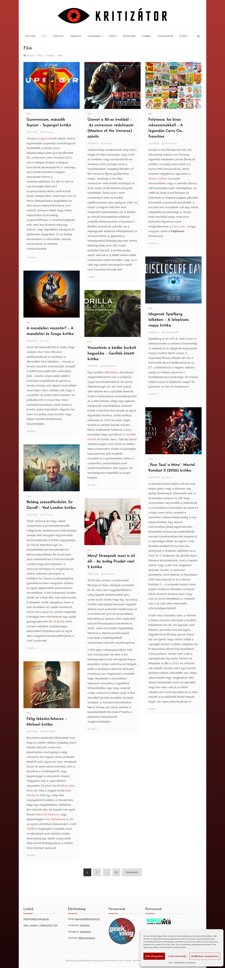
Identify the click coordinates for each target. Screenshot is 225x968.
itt (50, 621)
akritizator (85, 931)
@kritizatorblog (87, 937)
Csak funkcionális (177, 956)
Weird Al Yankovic (47, 814)
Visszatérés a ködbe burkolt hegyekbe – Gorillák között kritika (112, 353)
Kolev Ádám (49, 731)
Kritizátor (85, 925)
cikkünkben (111, 372)
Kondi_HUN (171, 143)
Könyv (113, 36)
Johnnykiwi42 (172, 332)
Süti (170, 962)
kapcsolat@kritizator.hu (87, 918)
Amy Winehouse (55, 819)
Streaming (95, 36)
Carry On (178, 226)
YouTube (30, 36)
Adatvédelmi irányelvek (184, 962)
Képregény (129, 36)
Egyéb (184, 36)
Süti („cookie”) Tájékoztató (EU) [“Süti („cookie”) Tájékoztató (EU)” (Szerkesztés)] (40, 925)
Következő (132, 872)
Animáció (75, 36)
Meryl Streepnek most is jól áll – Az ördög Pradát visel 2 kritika (111, 561)
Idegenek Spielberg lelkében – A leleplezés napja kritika (168, 319)
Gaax (46, 340)
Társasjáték (165, 36)
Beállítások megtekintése (205, 956)
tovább (91, 276)
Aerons (108, 143)
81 (116, 872)
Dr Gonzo (48, 132)
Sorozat (58, 36)
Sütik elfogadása (154, 956)
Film (44, 36)
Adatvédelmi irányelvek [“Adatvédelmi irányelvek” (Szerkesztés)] (36, 918)
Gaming (146, 36)
